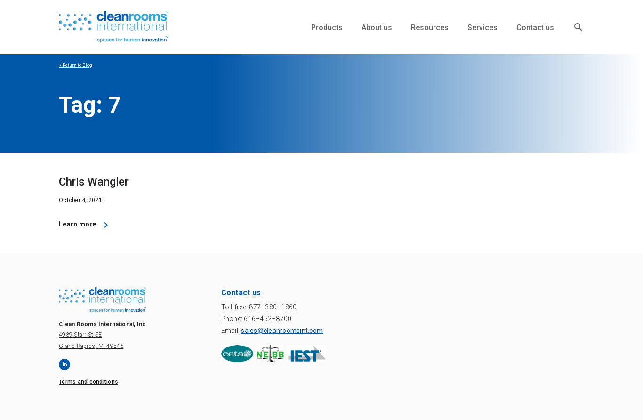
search (578, 27)
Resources (430, 27)
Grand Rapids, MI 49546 (91, 346)
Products (327, 27)
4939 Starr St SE (80, 334)
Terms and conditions (88, 382)
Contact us (535, 27)
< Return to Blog (75, 65)
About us (377, 27)
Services (482, 27)
